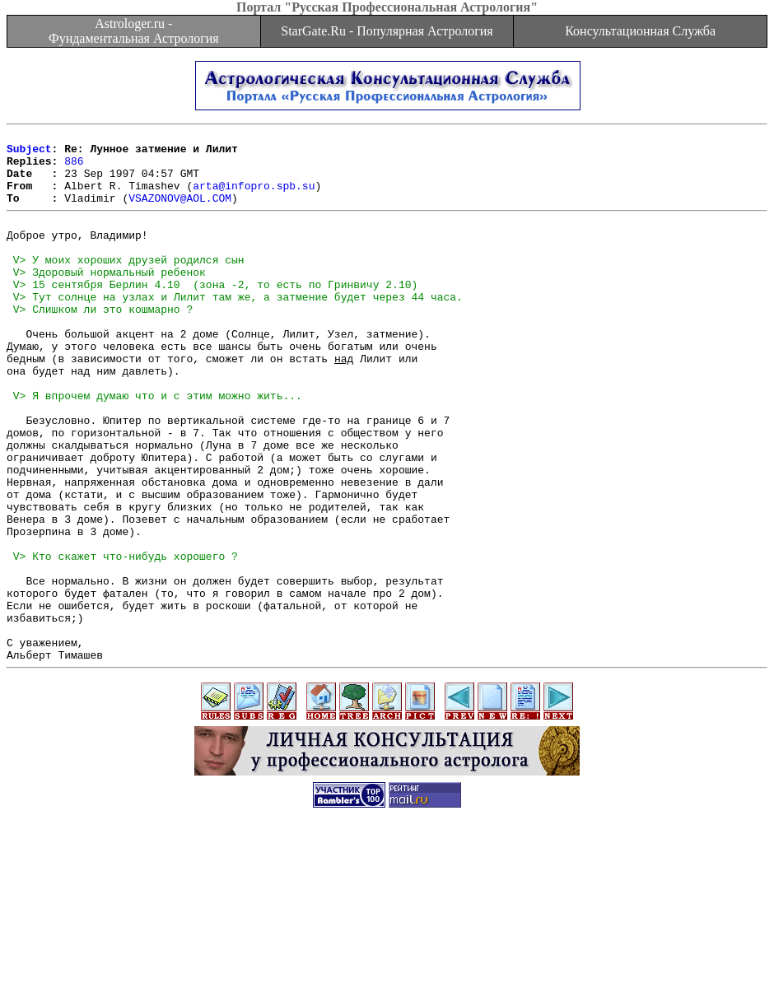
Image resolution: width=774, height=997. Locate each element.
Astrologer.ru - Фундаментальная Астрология (134, 30)
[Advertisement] (387, 960)
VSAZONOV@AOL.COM (179, 212)
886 (73, 168)
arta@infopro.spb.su (254, 197)
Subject (29, 153)
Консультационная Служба (640, 31)
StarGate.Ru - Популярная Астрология (386, 31)
